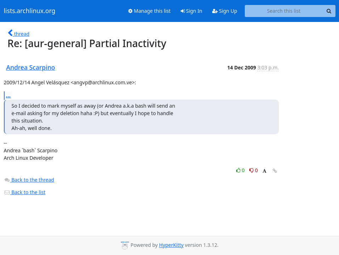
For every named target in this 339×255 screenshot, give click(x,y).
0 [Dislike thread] (253, 170)
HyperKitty (171, 245)
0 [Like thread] (241, 170)
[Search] (329, 11)
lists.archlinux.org (30, 11)
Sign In (191, 10)
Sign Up (224, 10)
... (8, 95)
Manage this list (149, 10)
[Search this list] (284, 11)
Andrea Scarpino (30, 67)
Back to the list (25, 192)
